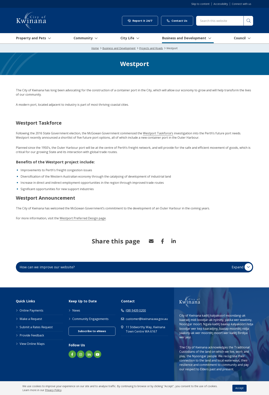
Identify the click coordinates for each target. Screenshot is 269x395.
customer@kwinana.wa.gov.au (144, 319)
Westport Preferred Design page (83, 218)
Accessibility (221, 3)
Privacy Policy (53, 390)
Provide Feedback (32, 335)
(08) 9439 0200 (133, 310)
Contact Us (177, 20)
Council (242, 38)
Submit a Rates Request (36, 327)
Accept (239, 388)
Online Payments (31, 310)
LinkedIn (173, 241)
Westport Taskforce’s (158, 133)
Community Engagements (90, 319)
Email (151, 241)
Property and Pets (31, 38)
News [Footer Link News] (76, 310)
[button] (248, 21)
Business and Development (185, 38)
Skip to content (200, 3)
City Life (128, 38)
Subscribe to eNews (92, 331)
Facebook (162, 241)
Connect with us (241, 3)
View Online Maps (32, 344)
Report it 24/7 (140, 20)
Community (84, 38)
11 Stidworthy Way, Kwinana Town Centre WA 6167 (144, 329)
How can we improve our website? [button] (131, 267)
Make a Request (31, 319)
